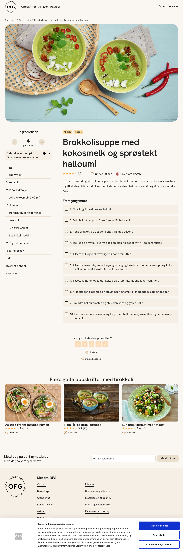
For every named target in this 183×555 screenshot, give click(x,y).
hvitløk (18, 175)
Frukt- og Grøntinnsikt (97, 504)
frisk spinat (21, 228)
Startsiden (10, 20)
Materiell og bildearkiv (98, 497)
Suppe (78, 131)
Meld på (168, 458)
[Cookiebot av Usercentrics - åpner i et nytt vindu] (18, 549)
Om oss (41, 484)
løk (10, 167)
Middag (67, 131)
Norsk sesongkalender (98, 491)
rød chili (14, 182)
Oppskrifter (28, 6)
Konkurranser (45, 504)
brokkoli (14, 220)
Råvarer (55, 6)
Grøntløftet (43, 497)
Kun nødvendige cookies (159, 536)
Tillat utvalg (159, 527)
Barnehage (43, 491)
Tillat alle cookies (159, 517)
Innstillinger (154, 549)
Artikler (43, 6)
